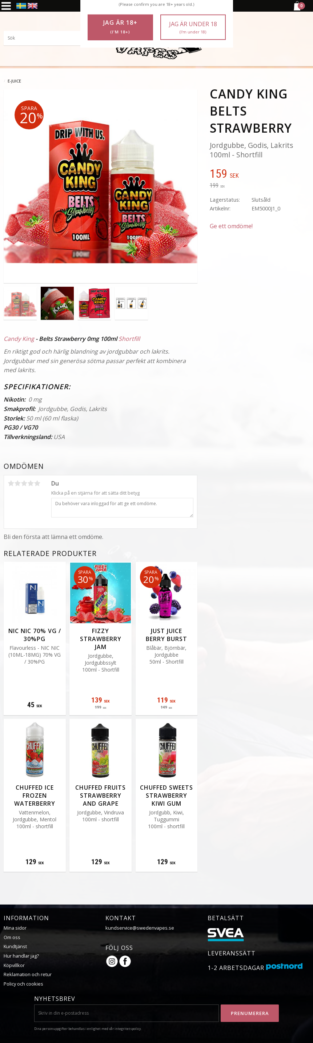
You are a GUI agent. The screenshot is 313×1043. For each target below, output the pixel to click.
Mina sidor (15, 928)
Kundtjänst (15, 946)
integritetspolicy (128, 1028)
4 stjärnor (30, 483)
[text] (259, 174)
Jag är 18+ (120, 27)
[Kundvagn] (297, 9)
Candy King (19, 339)
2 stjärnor (17, 483)
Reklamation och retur (28, 974)
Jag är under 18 (193, 27)
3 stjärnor (24, 483)
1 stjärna (11, 483)
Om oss (12, 937)
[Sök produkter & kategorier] (58, 38)
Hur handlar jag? (21, 956)
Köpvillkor (14, 965)
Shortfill (129, 339)
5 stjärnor (37, 483)
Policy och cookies (23, 983)
